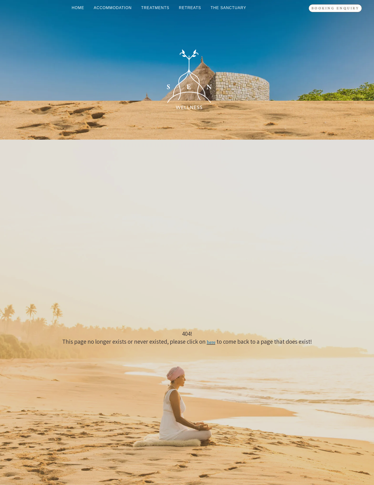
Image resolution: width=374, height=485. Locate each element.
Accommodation (113, 8)
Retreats (190, 8)
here (211, 342)
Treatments (155, 8)
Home (78, 8)
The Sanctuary (228, 8)
